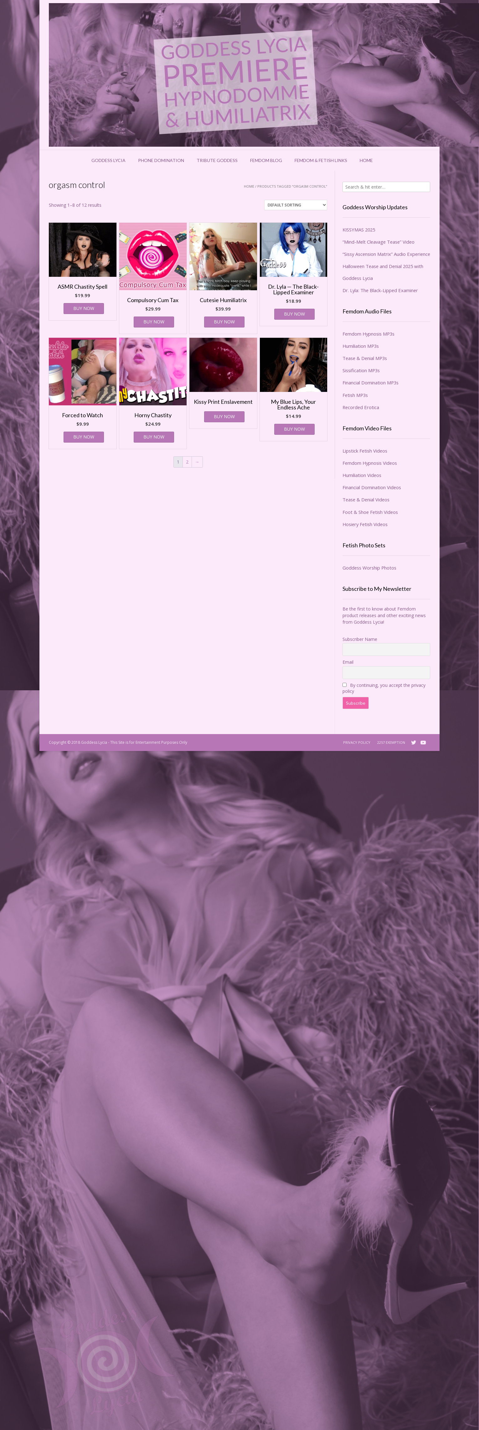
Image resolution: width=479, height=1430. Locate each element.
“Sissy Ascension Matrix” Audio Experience (386, 254)
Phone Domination (161, 160)
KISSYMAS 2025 (359, 229)
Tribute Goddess (217, 160)
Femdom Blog (266, 160)
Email (348, 662)
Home (366, 160)
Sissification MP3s (361, 370)
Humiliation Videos (362, 475)
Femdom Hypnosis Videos (370, 463)
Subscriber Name (360, 639)
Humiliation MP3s (361, 346)
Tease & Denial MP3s (365, 358)
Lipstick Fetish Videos (365, 451)
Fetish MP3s (355, 395)
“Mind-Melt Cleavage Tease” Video (379, 242)
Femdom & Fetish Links (321, 160)
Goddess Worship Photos (369, 568)
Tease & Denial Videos (366, 499)
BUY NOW (83, 308)
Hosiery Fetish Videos (365, 524)
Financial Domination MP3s (371, 382)
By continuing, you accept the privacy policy (384, 688)
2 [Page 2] (187, 462)
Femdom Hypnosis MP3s (368, 334)
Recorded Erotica (361, 407)
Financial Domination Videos (372, 487)
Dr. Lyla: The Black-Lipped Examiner (380, 290)
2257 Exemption (391, 742)
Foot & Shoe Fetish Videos (370, 512)
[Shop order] (295, 205)
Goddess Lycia (108, 160)
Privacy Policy (356, 742)
